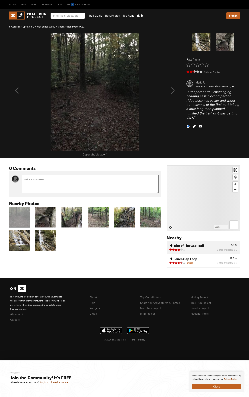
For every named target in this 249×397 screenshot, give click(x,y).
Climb (12, 4)
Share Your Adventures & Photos (160, 302)
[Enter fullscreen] (235, 170)
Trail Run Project (201, 302)
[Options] (234, 225)
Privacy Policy (230, 379)
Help (92, 302)
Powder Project (200, 308)
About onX (16, 314)
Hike (34, 4)
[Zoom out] (235, 189)
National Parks (200, 313)
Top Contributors (150, 297)
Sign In (233, 15)
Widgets (94, 308)
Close (216, 386)
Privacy (141, 339)
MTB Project (147, 313)
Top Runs (128, 15)
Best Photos (112, 15)
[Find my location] (235, 177)
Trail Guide (95, 15)
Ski (60, 4)
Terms (132, 339)
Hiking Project (199, 297)
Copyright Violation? (95, 154)
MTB (23, 4)
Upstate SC (28, 26)
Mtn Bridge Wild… (46, 26)
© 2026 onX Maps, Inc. (115, 339)
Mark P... (200, 82)
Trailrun (47, 4)
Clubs (93, 313)
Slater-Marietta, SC (224, 86)
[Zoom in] (235, 184)
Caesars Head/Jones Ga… (71, 26)
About (93, 297)
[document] (216, 381)
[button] (188, 126)
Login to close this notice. (54, 382)
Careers (15, 319)
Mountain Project (150, 308)
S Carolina (14, 26)
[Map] (203, 198)
